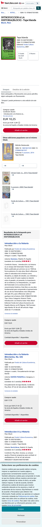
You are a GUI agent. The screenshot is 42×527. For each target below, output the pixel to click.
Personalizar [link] (21, 522)
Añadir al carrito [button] (21, 130)
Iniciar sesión (30, 3)
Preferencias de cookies (26, 496)
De (22, 55)
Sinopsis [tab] (6, 89)
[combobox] (24, 8)
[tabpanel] (20, 98)
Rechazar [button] (21, 515)
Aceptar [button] (21, 509)
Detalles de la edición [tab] (21, 89)
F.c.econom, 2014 (28, 153)
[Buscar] (38, 8)
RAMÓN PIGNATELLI (18, 377)
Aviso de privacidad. (14, 505)
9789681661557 (21, 150)
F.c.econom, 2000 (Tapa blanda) (22, 187)
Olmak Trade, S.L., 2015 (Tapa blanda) (24, 173)
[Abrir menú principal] (5, 8)
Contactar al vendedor (11, 313)
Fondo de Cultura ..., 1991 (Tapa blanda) (25, 201)
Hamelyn (14, 259)
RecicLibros (15, 447)
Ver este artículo (8, 116)
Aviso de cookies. (13, 501)
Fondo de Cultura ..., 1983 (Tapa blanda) (25, 214)
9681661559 (27, 148)
